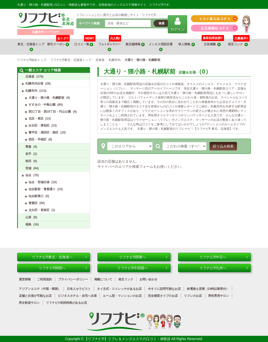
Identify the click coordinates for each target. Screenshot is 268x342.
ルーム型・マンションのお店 (122, 296)
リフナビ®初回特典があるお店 (66, 302)
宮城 (28, 168)
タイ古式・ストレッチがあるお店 (119, 289)
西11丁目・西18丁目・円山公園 (50, 111)
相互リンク (239, 42)
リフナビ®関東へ (143, 257)
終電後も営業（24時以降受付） (208, 289)
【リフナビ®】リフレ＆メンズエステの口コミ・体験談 (127, 339)
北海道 (29, 76)
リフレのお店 (193, 296)
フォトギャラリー (109, 45)
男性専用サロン (218, 296)
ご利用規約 (44, 279)
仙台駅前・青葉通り (42, 189)
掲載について (103, 279)
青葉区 (33, 203)
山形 (28, 217)
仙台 (28, 175)
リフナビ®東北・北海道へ (59, 257)
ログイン (177, 24)
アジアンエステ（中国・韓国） (40, 289)
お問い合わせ (148, 279)
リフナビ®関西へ (63, 268)
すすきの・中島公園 (42, 104)
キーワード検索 (89, 23)
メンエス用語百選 (161, 47)
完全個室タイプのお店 (163, 296)
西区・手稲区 (37, 139)
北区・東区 (36, 118)
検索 (162, 23)
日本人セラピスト (79, 289)
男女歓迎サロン (29, 302)
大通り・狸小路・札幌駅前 (46, 97)
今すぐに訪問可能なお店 (164, 289)
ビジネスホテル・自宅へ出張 (77, 296)
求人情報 (186, 44)
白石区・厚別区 (39, 125)
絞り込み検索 (223, 146)
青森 (28, 146)
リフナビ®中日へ (223, 257)
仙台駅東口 (36, 196)
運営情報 (25, 279)
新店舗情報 (135, 44)
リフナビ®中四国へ (142, 268)
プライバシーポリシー (73, 279)
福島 (28, 224)
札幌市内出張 (34, 83)
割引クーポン (58, 42)
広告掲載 (212, 44)
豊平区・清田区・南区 (43, 132)
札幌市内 (31, 90)
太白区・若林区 (39, 210)
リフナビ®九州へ (223, 268)
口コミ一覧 (84, 42)
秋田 (28, 161)
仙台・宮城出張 (39, 182)
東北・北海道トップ (31, 47)
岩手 (28, 154)
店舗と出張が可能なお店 (35, 296)
